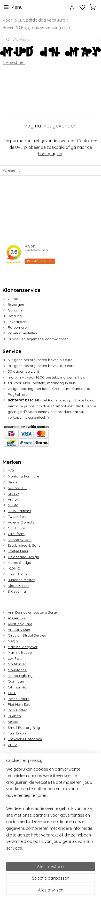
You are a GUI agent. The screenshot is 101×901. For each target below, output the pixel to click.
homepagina (50, 153)
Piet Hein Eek (19, 704)
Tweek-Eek (17, 516)
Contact (15, 298)
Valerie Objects (21, 522)
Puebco (14, 716)
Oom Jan (16, 681)
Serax (12, 482)
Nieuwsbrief (14, 62)
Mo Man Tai (17, 664)
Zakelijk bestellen (22, 333)
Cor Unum (16, 528)
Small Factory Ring (24, 727)
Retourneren (18, 327)
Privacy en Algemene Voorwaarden (38, 339)
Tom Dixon (17, 733)
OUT (12, 693)
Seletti (13, 721)
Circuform (16, 533)
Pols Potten (17, 710)
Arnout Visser (19, 629)
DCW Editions (19, 511)
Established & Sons (24, 545)
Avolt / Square (20, 624)
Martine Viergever (22, 647)
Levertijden (17, 321)
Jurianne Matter (21, 579)
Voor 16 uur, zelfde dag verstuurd (34, 20)
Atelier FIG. (17, 618)
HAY (11, 470)
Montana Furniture (23, 476)
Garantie (15, 310)
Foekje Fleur (18, 551)
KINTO (13, 493)
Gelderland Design (23, 557)
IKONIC (14, 568)
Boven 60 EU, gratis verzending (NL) (36, 27)
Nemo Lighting (20, 675)
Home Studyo (19, 562)
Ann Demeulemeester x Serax (33, 612)
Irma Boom (17, 574)
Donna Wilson (20, 539)
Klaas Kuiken (18, 585)
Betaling (15, 316)
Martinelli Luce (20, 652)
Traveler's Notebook (25, 739)
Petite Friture (18, 698)
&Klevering (17, 591)
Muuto (13, 505)
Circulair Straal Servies (27, 635)
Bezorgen (16, 304)
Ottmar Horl (18, 687)
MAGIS (13, 641)
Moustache (17, 670)
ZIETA (12, 744)
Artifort (13, 499)
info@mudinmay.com (21, 777)
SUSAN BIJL (17, 487)
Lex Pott (15, 658)
